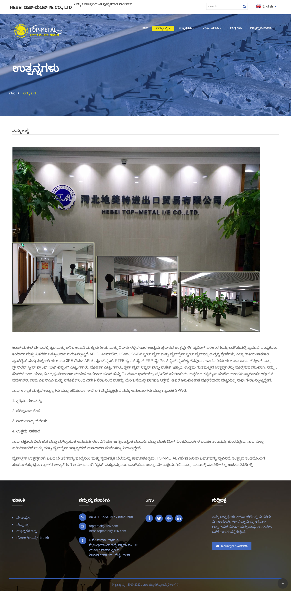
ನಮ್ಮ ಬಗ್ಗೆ (29, 93)
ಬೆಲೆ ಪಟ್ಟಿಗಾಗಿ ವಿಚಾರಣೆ (234, 546)
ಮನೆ (12, 93)
